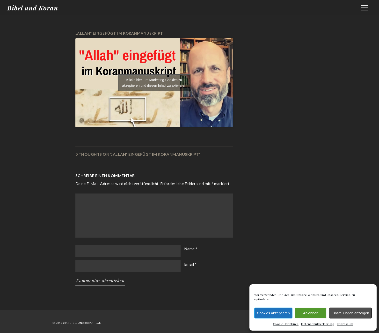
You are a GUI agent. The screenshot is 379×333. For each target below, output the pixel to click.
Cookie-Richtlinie (286, 324)
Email (189, 264)
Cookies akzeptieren (273, 313)
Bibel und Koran (32, 8)
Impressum (345, 324)
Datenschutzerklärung (317, 324)
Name (189, 248)
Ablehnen (310, 313)
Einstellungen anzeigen (350, 313)
